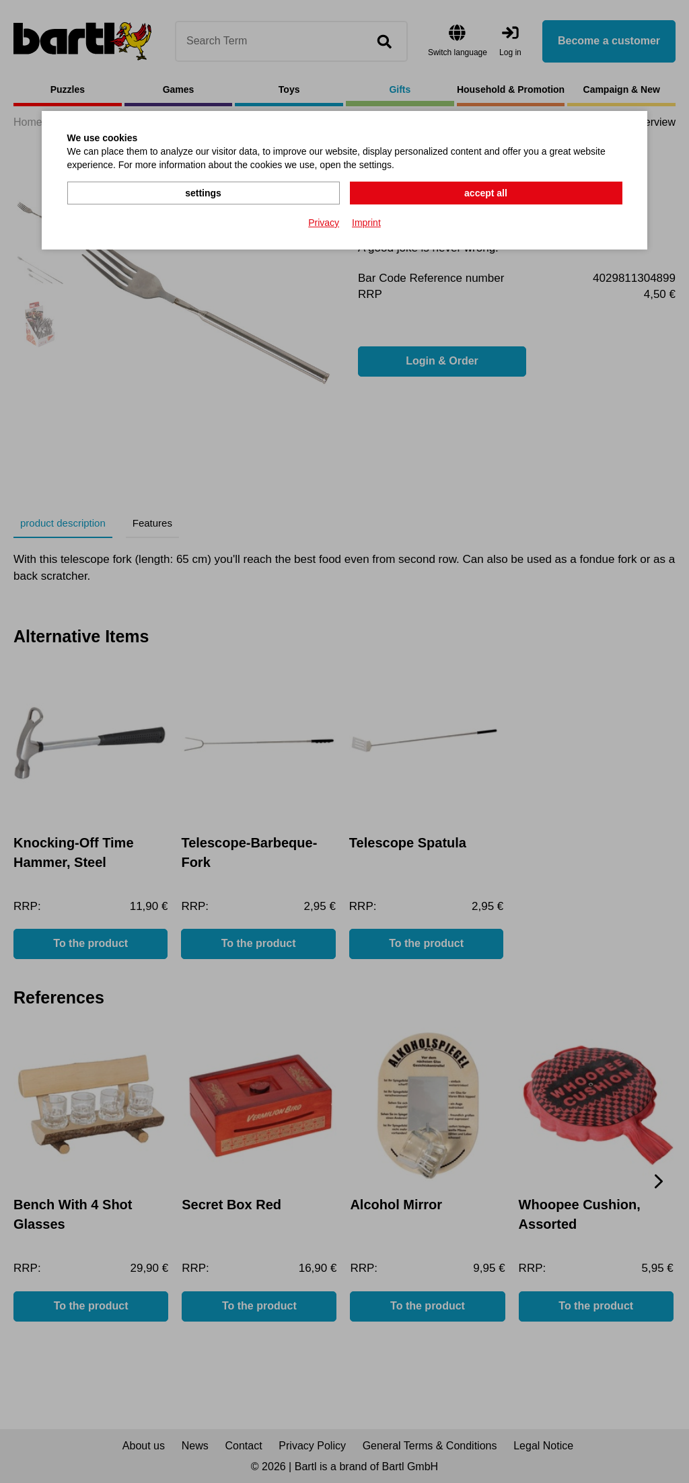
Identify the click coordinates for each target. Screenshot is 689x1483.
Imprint (366, 222)
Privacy (323, 222)
